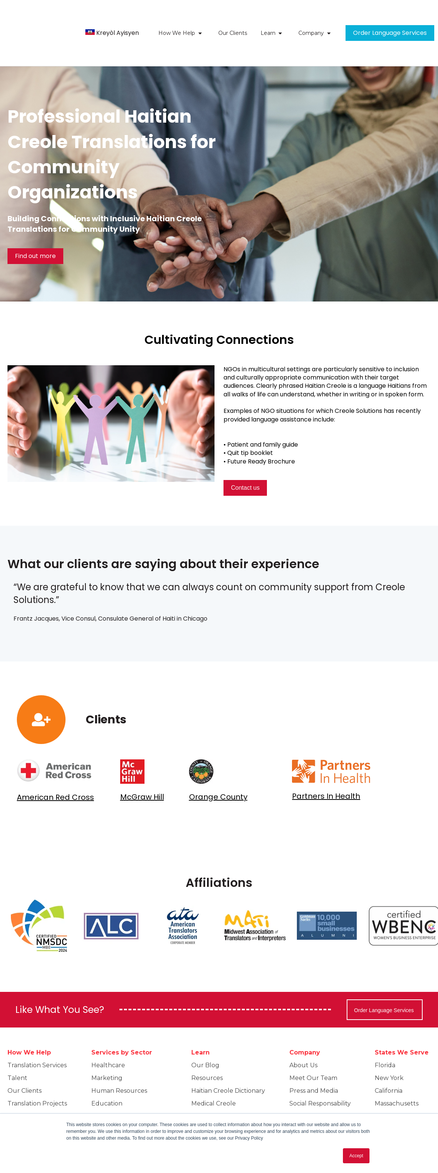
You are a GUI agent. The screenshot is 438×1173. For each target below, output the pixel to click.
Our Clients (232, 19)
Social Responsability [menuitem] (320, 1075)
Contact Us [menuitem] (305, 1100)
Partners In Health (326, 768)
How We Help (176, 19)
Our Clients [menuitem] (24, 1062)
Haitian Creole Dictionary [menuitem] (228, 1062)
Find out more (35, 228)
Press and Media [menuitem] (313, 1062)
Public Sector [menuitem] (111, 1100)
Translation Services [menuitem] (37, 1037)
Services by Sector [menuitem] (121, 1024)
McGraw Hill (142, 769)
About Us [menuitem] (303, 1037)
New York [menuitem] (389, 1049)
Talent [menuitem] (17, 1049)
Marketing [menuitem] (106, 1049)
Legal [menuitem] (99, 1088)
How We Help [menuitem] (29, 1024)
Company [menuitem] (304, 1024)
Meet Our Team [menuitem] (313, 1049)
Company (311, 19)
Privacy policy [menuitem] (309, 1088)
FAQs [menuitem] (15, 1100)
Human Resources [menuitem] (119, 1062)
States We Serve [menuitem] (402, 1024)
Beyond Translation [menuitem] (36, 1088)
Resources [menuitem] (207, 1049)
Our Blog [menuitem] (205, 1037)
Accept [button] (356, 1155)
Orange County (218, 769)
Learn (268, 19)
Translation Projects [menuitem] (37, 1075)
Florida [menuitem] (385, 1037)
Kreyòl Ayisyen (117, 19)
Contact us (245, 459)
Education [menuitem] (106, 1075)
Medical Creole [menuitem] (213, 1075)
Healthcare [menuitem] (108, 1037)
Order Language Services (390, 19)
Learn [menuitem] (200, 1024)
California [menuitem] (388, 1062)
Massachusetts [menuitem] (397, 1075)
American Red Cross (55, 769)
